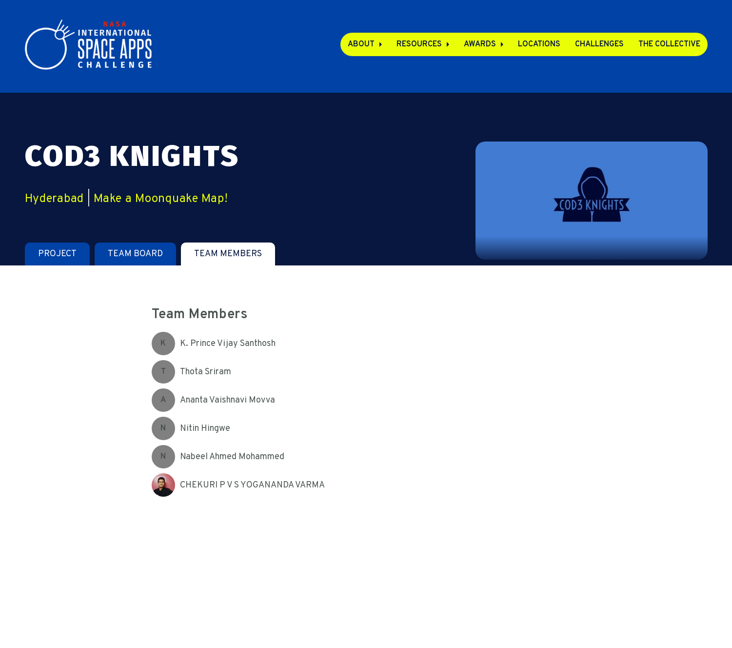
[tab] (57, 254)
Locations (539, 44)
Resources (419, 44)
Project (57, 254)
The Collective (669, 44)
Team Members (228, 254)
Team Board (135, 254)
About (361, 44)
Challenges (599, 44)
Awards (480, 44)
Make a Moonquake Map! (161, 199)
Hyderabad (54, 199)
